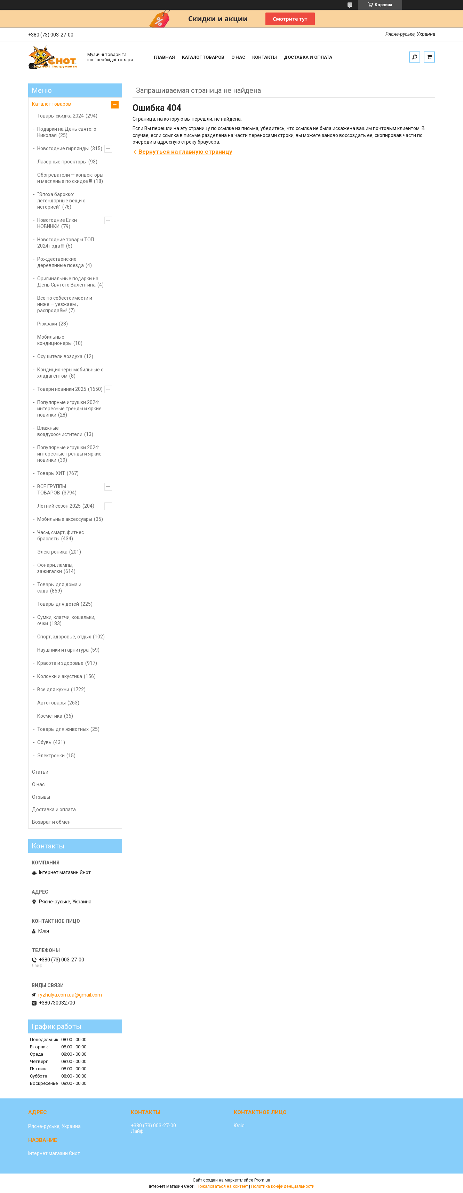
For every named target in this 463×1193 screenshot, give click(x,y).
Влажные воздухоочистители (59, 431)
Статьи (40, 772)
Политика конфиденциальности (282, 1186)
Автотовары (51, 703)
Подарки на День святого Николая (66, 132)
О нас (238, 57)
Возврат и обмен (51, 822)
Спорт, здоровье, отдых (64, 636)
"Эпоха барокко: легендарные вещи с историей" (61, 201)
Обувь (44, 742)
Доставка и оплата (308, 57)
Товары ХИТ (51, 473)
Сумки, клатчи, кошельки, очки (66, 620)
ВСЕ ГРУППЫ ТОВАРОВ (51, 489)
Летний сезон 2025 (59, 506)
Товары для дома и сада (59, 588)
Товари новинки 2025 (61, 389)
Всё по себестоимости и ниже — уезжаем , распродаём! (64, 304)
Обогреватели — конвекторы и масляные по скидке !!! (70, 178)
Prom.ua (262, 1180)
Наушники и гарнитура (63, 650)
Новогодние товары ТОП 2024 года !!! (65, 243)
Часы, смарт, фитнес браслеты (60, 535)
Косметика (49, 716)
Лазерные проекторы (62, 161)
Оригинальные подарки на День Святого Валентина (67, 282)
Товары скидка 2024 (60, 116)
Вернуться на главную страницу (185, 151)
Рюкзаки (47, 324)
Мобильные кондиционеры (54, 340)
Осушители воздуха (59, 356)
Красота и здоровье (60, 663)
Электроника (52, 552)
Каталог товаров (203, 57)
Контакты (264, 57)
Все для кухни (53, 689)
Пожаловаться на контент (222, 1186)
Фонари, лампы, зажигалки (55, 568)
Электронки (51, 755)
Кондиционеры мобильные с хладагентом (70, 373)
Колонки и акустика (59, 676)
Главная (164, 57)
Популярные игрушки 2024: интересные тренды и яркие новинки (69, 409)
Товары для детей (58, 604)
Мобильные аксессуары (64, 519)
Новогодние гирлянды (63, 148)
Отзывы (41, 797)
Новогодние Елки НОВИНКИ (57, 223)
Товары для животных (63, 729)
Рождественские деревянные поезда (60, 262)
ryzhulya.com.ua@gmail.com (70, 995)
